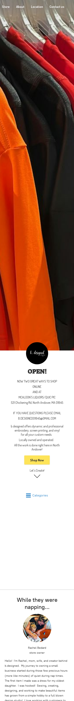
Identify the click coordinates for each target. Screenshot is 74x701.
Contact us (57, 7)
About (20, 7)
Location (37, 7)
